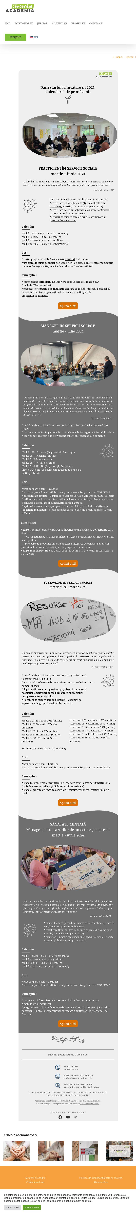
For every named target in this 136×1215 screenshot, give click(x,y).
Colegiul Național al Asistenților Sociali (86, 210)
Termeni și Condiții (80, 1095)
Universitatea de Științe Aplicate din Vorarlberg (85, 930)
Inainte (130, 56)
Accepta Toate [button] (32, 1207)
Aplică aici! (68, 306)
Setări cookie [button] (12, 1207)
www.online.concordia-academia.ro (81, 1087)
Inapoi (119, 56)
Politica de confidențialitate (59, 1095)
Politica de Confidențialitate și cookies (100, 1177)
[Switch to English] (34, 37)
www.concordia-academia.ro (78, 1084)
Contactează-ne (35, 1182)
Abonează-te (101, 1182)
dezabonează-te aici (90, 1103)
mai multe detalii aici (63, 220)
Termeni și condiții (35, 1177)
